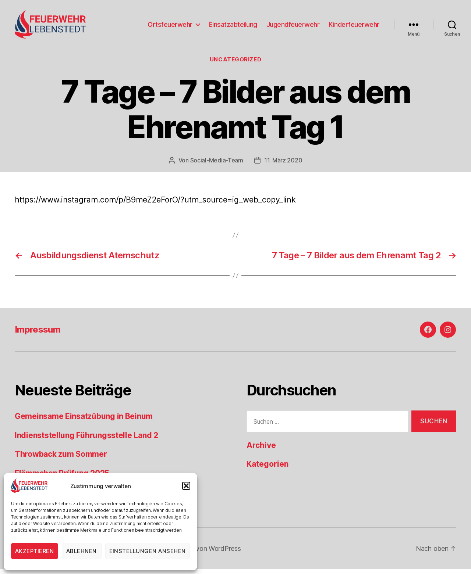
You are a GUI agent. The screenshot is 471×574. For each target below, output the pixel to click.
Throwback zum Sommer (61, 459)
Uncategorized (235, 64)
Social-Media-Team (216, 165)
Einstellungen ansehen (147, 551)
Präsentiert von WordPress (201, 553)
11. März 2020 (283, 165)
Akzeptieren (34, 551)
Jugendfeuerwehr (293, 27)
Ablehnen (81, 551)
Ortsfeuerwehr (170, 27)
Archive (261, 450)
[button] (186, 485)
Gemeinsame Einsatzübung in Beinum (84, 421)
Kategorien (267, 469)
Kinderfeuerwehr (354, 27)
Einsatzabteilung (233, 27)
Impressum (37, 334)
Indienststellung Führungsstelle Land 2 (86, 440)
